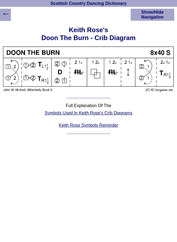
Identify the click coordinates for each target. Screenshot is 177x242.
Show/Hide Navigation (152, 14)
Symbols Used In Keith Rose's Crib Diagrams (88, 113)
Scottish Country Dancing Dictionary (88, 3)
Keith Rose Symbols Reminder (88, 125)
